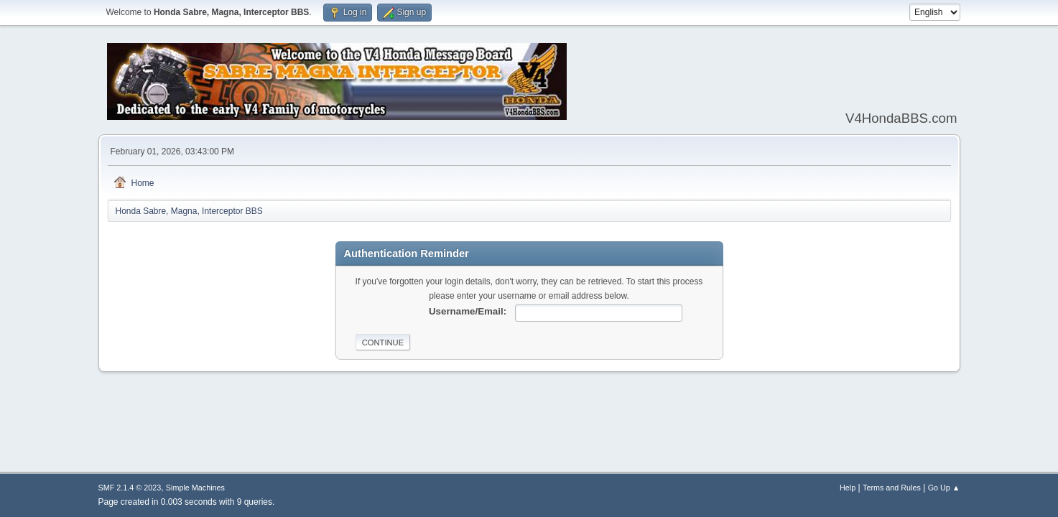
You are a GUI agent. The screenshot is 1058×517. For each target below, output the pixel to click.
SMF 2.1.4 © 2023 (130, 487)
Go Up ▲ (944, 487)
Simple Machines (195, 487)
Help (847, 487)
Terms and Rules (892, 487)
